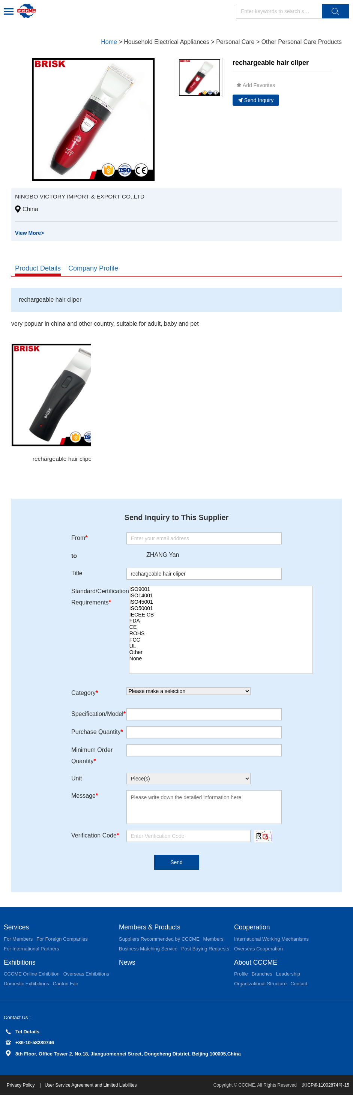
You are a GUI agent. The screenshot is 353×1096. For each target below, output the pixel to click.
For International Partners (31, 949)
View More (29, 233)
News (127, 963)
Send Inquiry (256, 100)
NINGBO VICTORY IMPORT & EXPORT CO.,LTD (81, 196)
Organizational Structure (260, 984)
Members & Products (150, 927)
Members (213, 939)
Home (109, 42)
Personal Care (235, 42)
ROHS (220, 634)
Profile (241, 974)
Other (220, 652)
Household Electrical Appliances (166, 42)
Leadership (288, 974)
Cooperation (252, 927)
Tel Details (22, 1032)
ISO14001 (220, 596)
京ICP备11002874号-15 (325, 1085)
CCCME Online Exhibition (32, 974)
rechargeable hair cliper (63, 459)
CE (220, 627)
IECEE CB (220, 615)
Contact (298, 984)
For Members (18, 939)
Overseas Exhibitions (86, 974)
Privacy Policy (22, 1085)
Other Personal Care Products (301, 42)
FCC (220, 640)
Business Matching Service (148, 949)
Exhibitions (20, 963)
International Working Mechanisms (271, 939)
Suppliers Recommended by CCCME (159, 939)
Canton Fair (65, 984)
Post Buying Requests (205, 949)
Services (17, 927)
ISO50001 (220, 608)
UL (220, 646)
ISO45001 (220, 602)
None (220, 659)
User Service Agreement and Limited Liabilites (91, 1085)
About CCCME (256, 963)
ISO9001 (220, 589)
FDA (220, 621)
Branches (262, 974)
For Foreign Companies (62, 939)
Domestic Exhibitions (26, 984)
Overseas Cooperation (258, 949)
